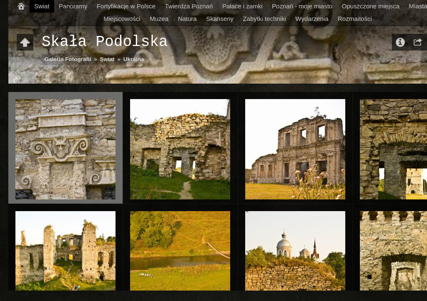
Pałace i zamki (242, 6)
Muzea (159, 18)
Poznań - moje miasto (302, 6)
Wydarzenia (311, 18)
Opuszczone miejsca (370, 6)
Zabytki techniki (264, 18)
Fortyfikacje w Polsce (126, 6)
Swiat (42, 6)
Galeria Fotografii (68, 59)
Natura (187, 18)
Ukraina (133, 59)
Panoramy (73, 6)
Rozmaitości (355, 18)
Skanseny (220, 18)
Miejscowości (121, 18)
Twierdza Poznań (189, 6)
